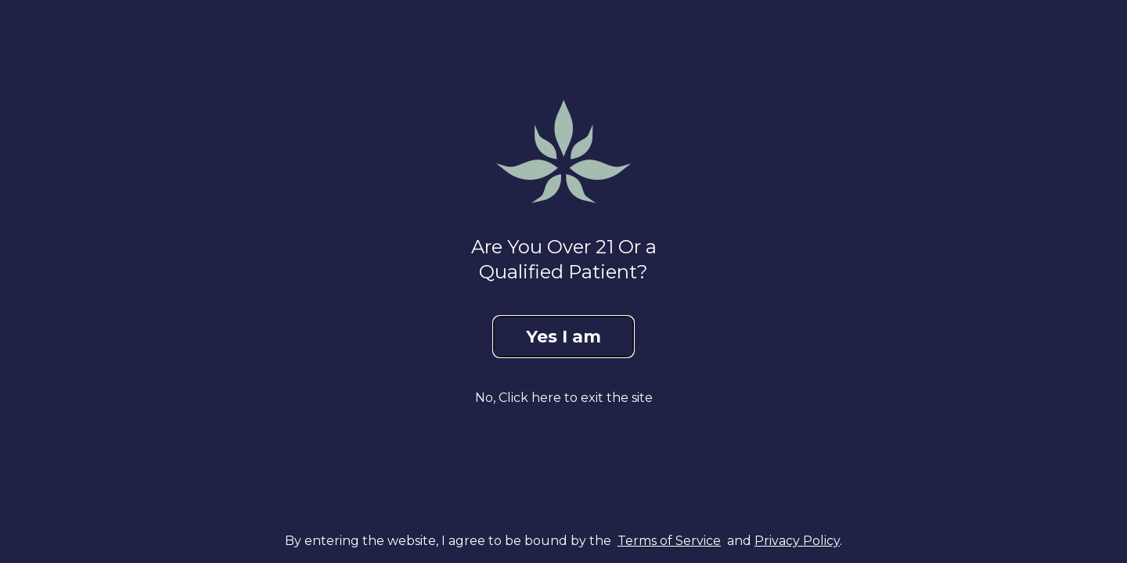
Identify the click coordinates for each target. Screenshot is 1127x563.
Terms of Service (669, 540)
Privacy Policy (797, 540)
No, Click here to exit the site (564, 397)
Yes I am (563, 336)
